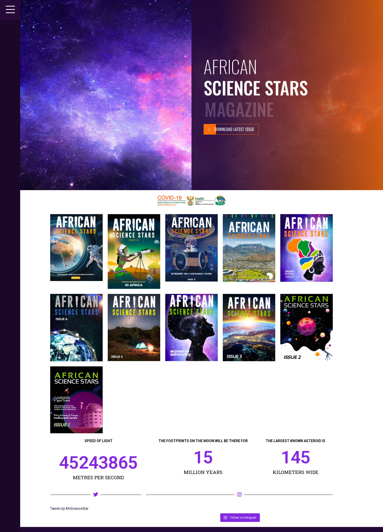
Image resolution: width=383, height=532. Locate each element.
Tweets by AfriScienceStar (69, 508)
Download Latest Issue (229, 129)
